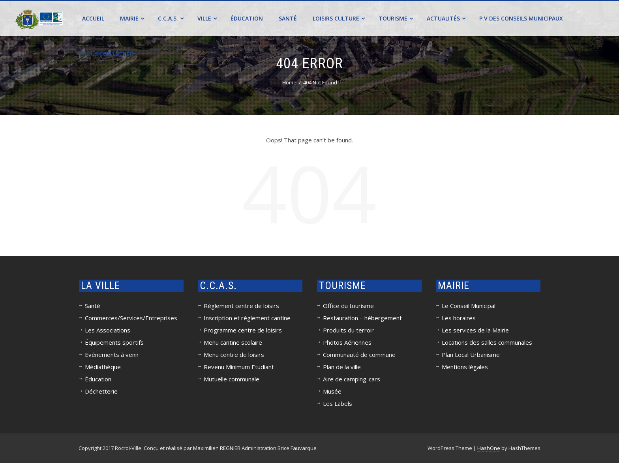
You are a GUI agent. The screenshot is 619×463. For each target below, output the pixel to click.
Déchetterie (101, 391)
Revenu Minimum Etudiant (239, 367)
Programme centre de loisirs (243, 330)
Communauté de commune (359, 354)
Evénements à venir (112, 354)
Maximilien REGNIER (216, 448)
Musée (332, 391)
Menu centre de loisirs (234, 354)
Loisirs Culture (339, 18)
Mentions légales (465, 367)
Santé (288, 18)
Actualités (446, 18)
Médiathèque (103, 367)
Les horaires (459, 318)
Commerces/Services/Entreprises (131, 318)
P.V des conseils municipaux (521, 18)
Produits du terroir (348, 330)
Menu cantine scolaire (233, 342)
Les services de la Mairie (475, 330)
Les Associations (107, 330)
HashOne (488, 448)
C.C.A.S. (171, 18)
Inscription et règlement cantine (247, 318)
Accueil (93, 18)
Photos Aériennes (347, 342)
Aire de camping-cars (351, 379)
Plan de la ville (342, 367)
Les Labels (337, 403)
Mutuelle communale (231, 379)
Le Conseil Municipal (468, 306)
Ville (207, 18)
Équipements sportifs (114, 342)
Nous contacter (107, 54)
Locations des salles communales (487, 342)
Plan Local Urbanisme (471, 354)
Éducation (247, 18)
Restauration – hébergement (362, 318)
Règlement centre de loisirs (241, 306)
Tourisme (396, 18)
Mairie (132, 18)
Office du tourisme (348, 306)
